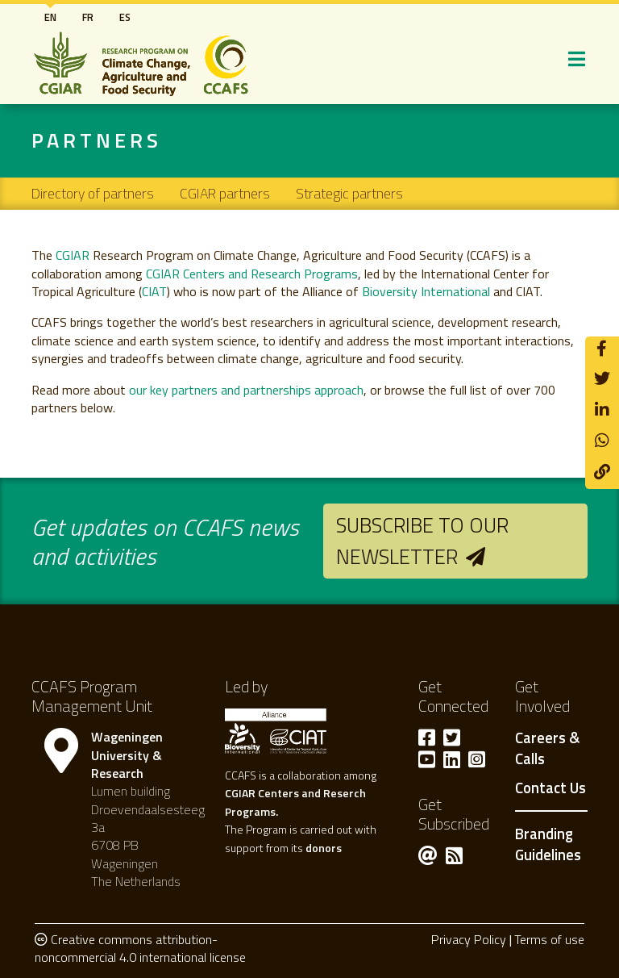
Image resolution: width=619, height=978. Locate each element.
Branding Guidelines (548, 844)
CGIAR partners (225, 193)
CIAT (154, 291)
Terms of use (549, 939)
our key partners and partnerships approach (246, 389)
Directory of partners (92, 193)
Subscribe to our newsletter (422, 540)
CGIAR (72, 255)
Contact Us (550, 788)
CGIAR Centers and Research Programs (252, 273)
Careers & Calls (547, 749)
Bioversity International (426, 291)
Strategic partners (349, 193)
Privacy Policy (468, 939)
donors (323, 847)
